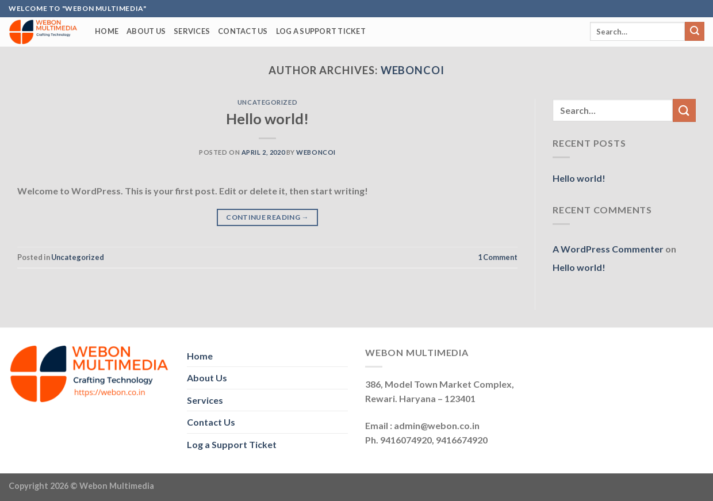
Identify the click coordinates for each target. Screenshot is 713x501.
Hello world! (267, 118)
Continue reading (267, 217)
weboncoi (412, 70)
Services (192, 31)
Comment (498, 257)
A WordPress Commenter (608, 248)
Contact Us (243, 31)
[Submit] (694, 31)
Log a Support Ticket (321, 31)
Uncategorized (267, 102)
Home (106, 31)
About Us (146, 31)
